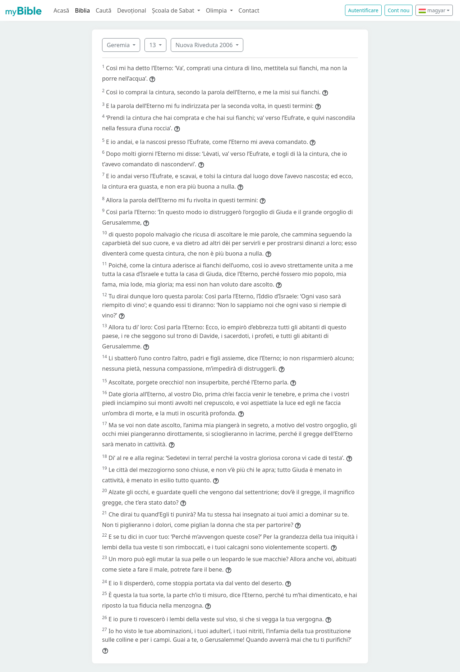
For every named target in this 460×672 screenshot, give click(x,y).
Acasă (61, 10)
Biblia (82, 10)
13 (153, 45)
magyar (432, 10)
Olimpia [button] (217, 10)
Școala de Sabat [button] (174, 10)
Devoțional (131, 10)
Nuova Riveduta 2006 (204, 45)
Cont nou (398, 10)
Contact (249, 10)
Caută (103, 10)
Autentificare (363, 10)
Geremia (119, 45)
